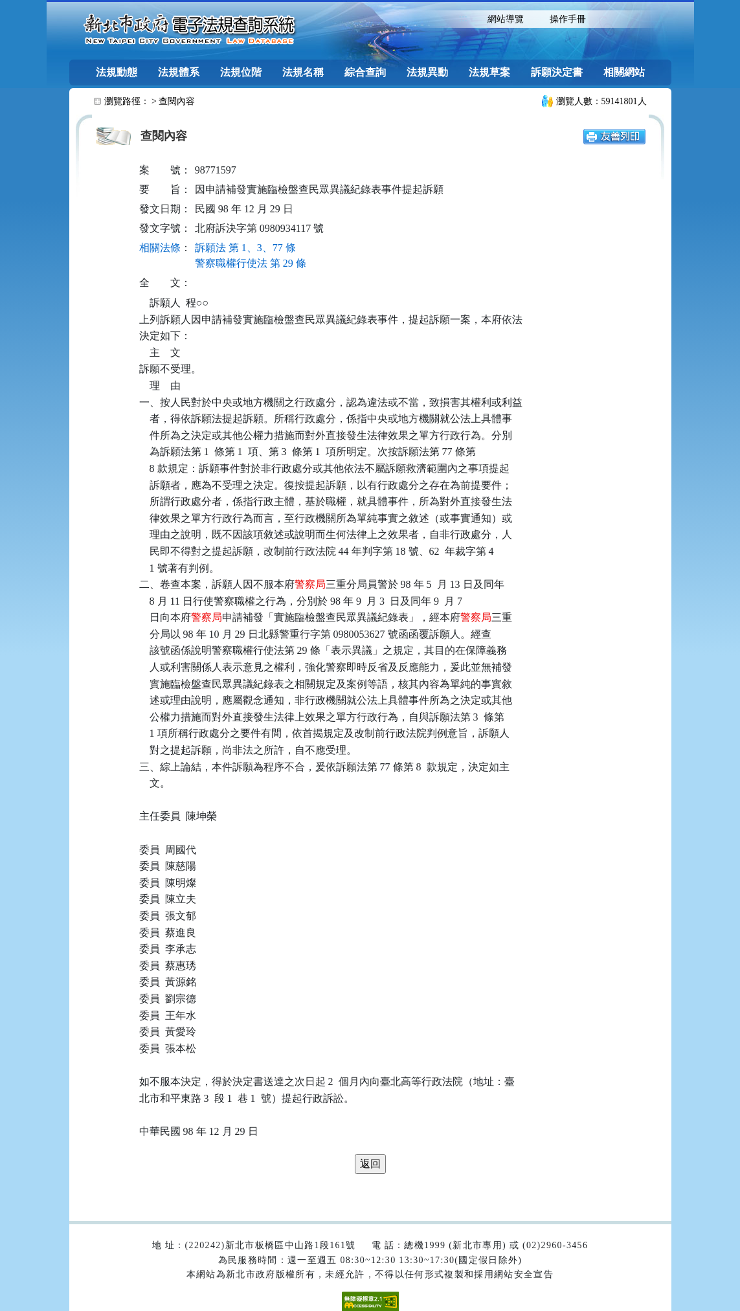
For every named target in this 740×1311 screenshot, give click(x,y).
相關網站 (624, 72)
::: (463, 17)
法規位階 (241, 72)
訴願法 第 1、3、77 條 (245, 247)
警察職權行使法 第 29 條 (250, 263)
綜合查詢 (365, 72)
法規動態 (116, 72)
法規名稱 (303, 72)
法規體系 (178, 72)
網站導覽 (506, 19)
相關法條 (160, 247)
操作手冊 (568, 19)
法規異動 (427, 72)
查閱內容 (177, 101)
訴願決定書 (557, 72)
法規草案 (489, 72)
